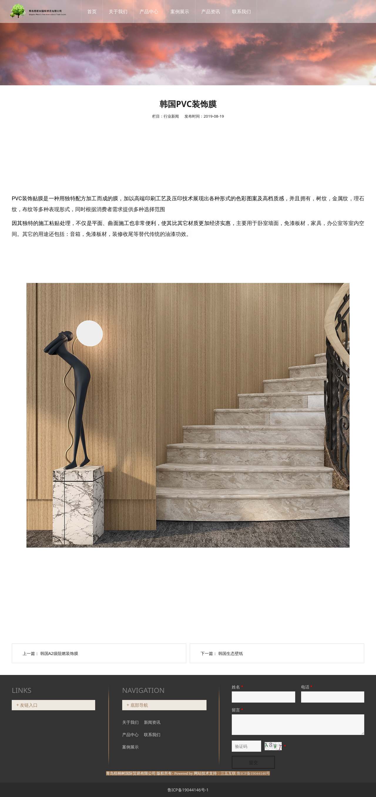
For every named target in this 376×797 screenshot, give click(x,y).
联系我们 (246, 11)
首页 (97, 11)
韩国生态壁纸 (230, 653)
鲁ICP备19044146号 (253, 773)
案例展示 (185, 11)
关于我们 (123, 11)
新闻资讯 (152, 722)
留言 (238, 710)
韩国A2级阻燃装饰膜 (59, 653)
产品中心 (154, 11)
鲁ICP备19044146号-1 (188, 790)
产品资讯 (216, 11)
